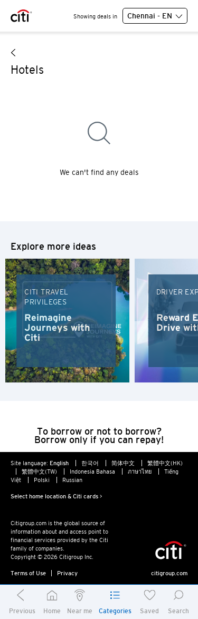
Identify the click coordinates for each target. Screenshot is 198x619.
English (59, 463)
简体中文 (123, 463)
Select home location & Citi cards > (56, 496)
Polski (42, 480)
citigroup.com (169, 573)
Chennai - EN (155, 16)
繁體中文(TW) (39, 471)
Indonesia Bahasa (92, 471)
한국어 (90, 463)
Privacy (67, 573)
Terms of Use (28, 573)
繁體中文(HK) (165, 463)
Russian (72, 480)
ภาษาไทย (140, 471)
